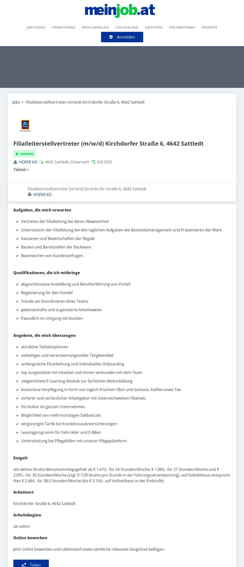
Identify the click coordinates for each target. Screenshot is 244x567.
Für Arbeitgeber (182, 27)
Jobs (16, 102)
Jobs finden (36, 27)
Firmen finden (63, 27)
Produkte (209, 27)
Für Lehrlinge (127, 27)
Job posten (154, 27)
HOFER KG (28, 162)
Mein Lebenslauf (95, 27)
